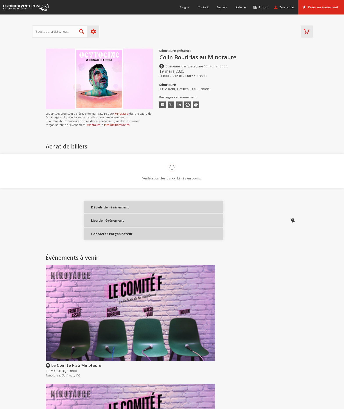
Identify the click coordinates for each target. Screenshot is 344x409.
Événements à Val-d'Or (280, 383)
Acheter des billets (186, 356)
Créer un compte (233, 365)
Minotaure (122, 114)
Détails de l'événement (104, 210)
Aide (172, 377)
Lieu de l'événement (104, 225)
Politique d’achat (180, 371)
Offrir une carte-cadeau (185, 365)
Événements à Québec (280, 377)
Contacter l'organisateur (104, 240)
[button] (207, 403)
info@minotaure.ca (117, 125)
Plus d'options (107, 31)
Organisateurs (234, 356)
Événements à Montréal (281, 371)
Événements (275, 356)
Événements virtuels (278, 365)
